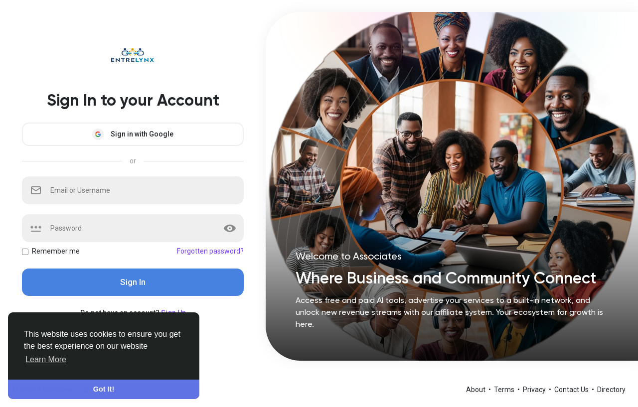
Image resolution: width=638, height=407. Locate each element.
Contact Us (572, 390)
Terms (505, 390)
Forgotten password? (210, 251)
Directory (611, 390)
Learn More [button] (45, 359)
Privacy (535, 390)
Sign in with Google (132, 134)
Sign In (133, 282)
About (476, 390)
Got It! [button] (103, 389)
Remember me (56, 251)
